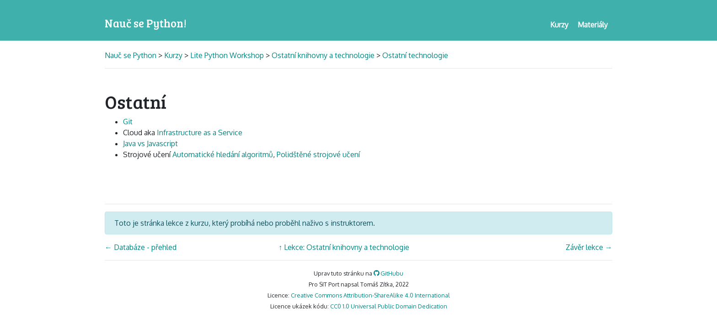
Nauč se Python (131, 55)
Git (128, 121)
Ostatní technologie (415, 55)
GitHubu (389, 273)
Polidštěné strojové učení (318, 154)
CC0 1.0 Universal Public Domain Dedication (388, 306)
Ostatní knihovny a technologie (323, 55)
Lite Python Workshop (227, 55)
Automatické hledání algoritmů (222, 154)
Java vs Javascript (150, 143)
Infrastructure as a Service (199, 132)
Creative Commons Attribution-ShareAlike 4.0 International (370, 295)
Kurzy (173, 55)
